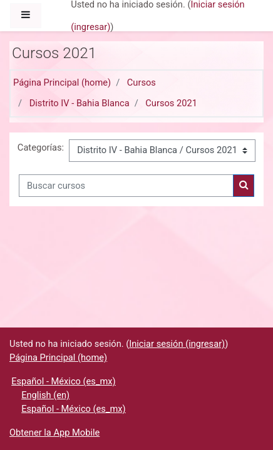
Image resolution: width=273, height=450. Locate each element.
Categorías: (41, 147)
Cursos (141, 82)
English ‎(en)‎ (45, 395)
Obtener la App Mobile (54, 432)
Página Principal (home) (62, 82)
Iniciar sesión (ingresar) (177, 343)
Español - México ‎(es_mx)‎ (63, 381)
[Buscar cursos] (126, 185)
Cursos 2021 (171, 103)
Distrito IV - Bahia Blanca (79, 103)
